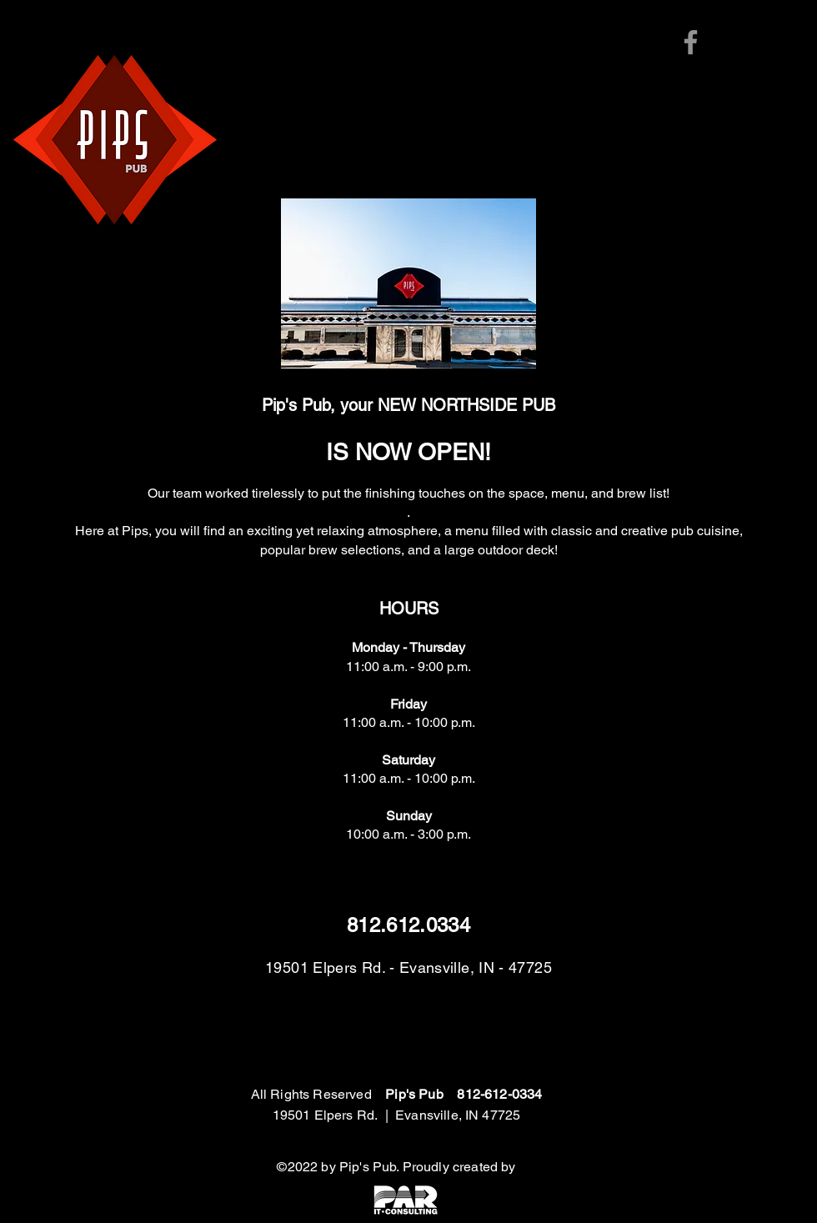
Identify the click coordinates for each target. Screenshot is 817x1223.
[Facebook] (690, 42)
